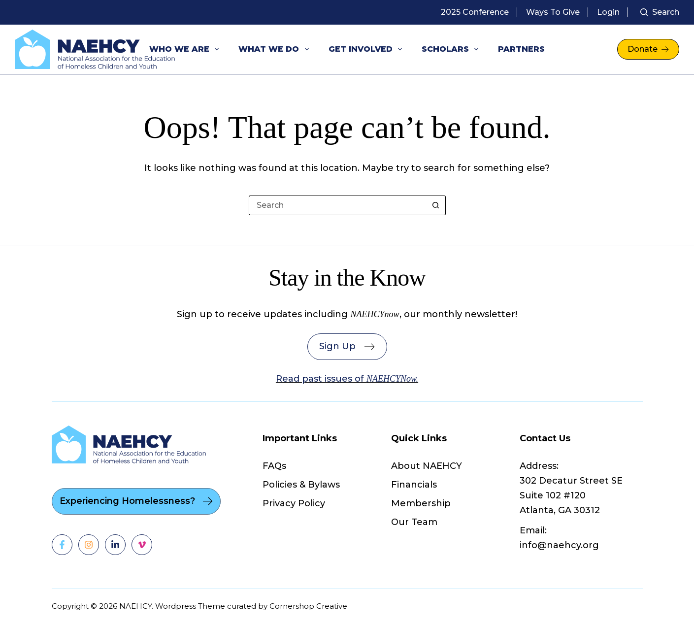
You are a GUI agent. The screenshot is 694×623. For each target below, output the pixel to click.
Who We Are (186, 49)
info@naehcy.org (559, 545)
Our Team (414, 522)
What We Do (275, 49)
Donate (648, 49)
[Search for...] (337, 205)
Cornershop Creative (308, 606)
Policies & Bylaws (301, 484)
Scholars (452, 49)
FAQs (274, 465)
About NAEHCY (426, 465)
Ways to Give (553, 12)
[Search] (659, 12)
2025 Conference (475, 12)
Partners (521, 49)
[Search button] (436, 205)
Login (608, 12)
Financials (414, 484)
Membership (421, 503)
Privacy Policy (294, 503)
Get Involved (367, 49)
